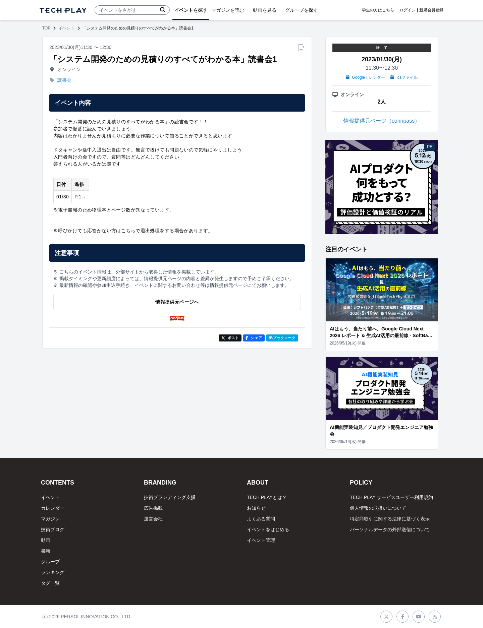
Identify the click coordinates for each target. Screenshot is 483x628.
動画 (45, 540)
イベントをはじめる (268, 529)
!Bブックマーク (282, 338)
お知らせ (256, 508)
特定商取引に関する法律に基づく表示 (390, 518)
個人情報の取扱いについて (378, 508)
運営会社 (153, 518)
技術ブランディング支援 (170, 497)
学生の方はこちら (378, 10)
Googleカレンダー (365, 77)
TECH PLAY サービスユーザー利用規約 (391, 497)
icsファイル (404, 77)
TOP (46, 28)
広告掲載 (153, 508)
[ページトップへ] (63, 10)
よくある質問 (261, 518)
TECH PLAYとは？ (267, 497)
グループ (50, 561)
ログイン (407, 10)
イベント (66, 28)
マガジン (50, 518)
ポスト (230, 338)
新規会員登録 (431, 10)
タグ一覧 (50, 583)
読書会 (64, 80)
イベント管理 (261, 540)
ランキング (52, 572)
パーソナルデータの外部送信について (390, 529)
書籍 (45, 551)
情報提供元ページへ (177, 302)
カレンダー (52, 508)
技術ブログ (52, 529)
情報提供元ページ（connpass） (381, 121)
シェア (254, 338)
